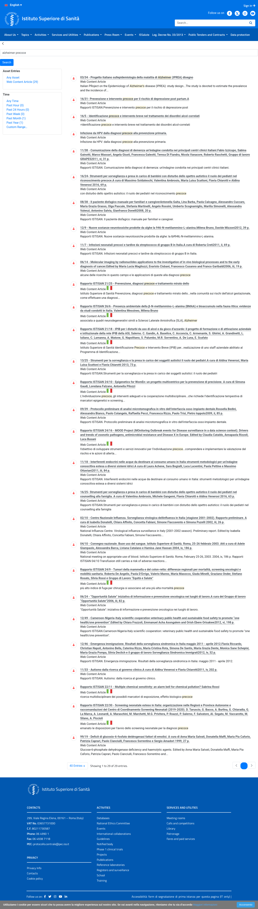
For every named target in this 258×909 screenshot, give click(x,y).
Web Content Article (22, 82)
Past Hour (15, 105)
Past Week (15, 114)
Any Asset (12, 77)
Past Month (16, 118)
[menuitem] (11, 34)
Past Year (14, 122)
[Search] (210, 22)
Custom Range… (16, 127)
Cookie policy (35, 878)
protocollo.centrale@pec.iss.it (51, 844)
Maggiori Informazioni (205, 904)
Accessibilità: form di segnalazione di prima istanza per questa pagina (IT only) (181, 896)
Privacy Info (34, 868)
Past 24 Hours (17, 109)
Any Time (12, 101)
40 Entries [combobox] (79, 765)
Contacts (32, 873)
